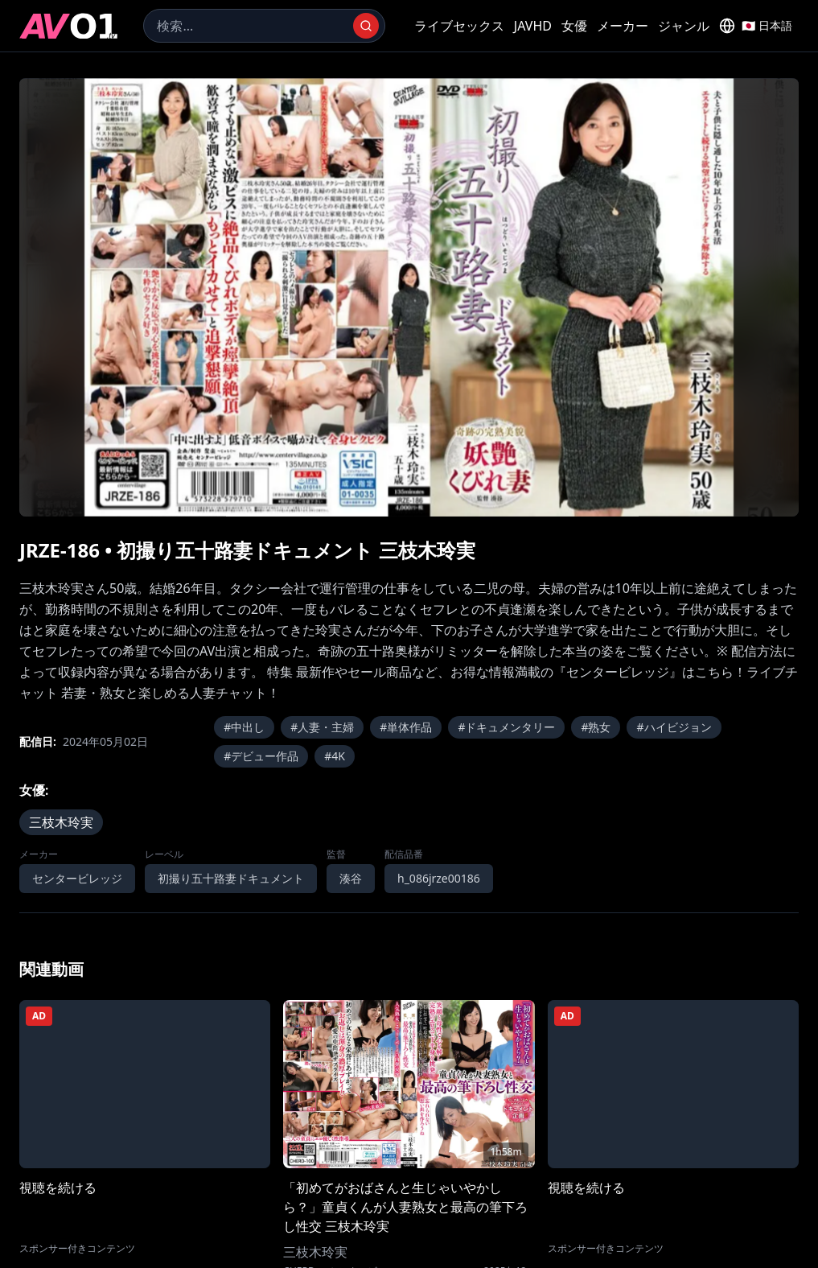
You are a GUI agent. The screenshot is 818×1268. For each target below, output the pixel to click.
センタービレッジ (77, 878)
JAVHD (533, 26)
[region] (409, 297)
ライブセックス (459, 26)
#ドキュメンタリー (506, 727)
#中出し (244, 727)
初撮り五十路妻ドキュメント (231, 878)
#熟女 (595, 727)
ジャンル (683, 26)
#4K (334, 756)
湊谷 (350, 878)
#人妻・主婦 (322, 727)
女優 (574, 26)
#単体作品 (406, 727)
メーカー (622, 26)
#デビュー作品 (261, 756)
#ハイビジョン (673, 727)
